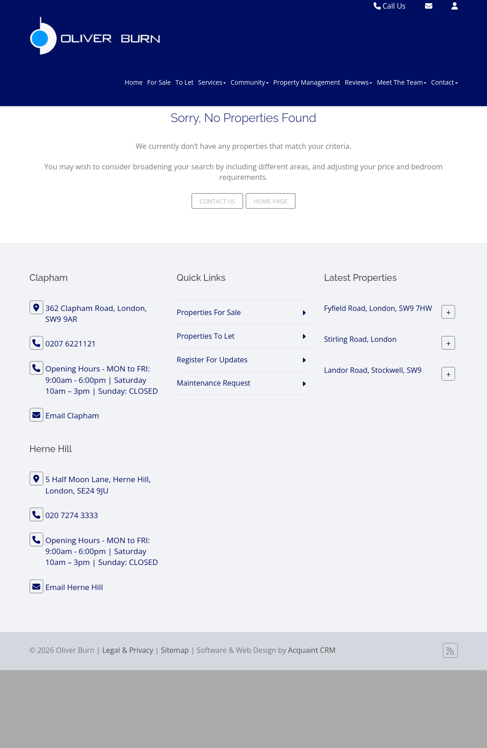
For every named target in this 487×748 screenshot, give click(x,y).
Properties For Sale (209, 312)
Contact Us (218, 201)
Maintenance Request (214, 383)
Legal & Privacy (128, 650)
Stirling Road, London (360, 339)
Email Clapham (72, 415)
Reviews (358, 82)
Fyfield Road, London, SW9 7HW (378, 308)
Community (250, 82)
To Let (184, 82)
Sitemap (175, 650)
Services (212, 82)
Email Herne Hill (74, 587)
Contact (444, 82)
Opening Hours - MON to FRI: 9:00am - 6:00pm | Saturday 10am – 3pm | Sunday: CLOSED (102, 379)
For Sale (159, 82)
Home (133, 82)
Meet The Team (401, 82)
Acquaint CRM (311, 650)
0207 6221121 (71, 343)
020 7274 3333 (72, 515)
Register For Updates (212, 360)
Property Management (306, 82)
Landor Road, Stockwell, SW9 (372, 370)
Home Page (271, 201)
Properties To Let (206, 336)
